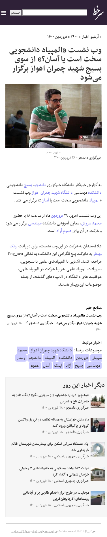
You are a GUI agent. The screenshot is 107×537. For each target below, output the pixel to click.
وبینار (97, 254)
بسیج (28, 185)
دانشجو (40, 185)
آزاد (59, 231)
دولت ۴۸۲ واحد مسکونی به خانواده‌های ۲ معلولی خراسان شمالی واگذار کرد (54, 471)
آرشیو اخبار (90, 37)
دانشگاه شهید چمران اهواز (52, 192)
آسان (45, 200)
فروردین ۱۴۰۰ (57, 37)
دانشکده (95, 192)
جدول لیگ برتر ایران (20, 531)
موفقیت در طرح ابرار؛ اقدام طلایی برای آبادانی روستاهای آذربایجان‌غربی (56, 496)
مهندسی (35, 223)
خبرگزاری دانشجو (39, 323)
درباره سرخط (50, 531)
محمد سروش (91, 223)
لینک (14, 246)
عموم (67, 231)
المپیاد (94, 200)
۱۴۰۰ (74, 37)
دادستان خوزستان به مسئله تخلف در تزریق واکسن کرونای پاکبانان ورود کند (53, 423)
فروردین (57, 215)
